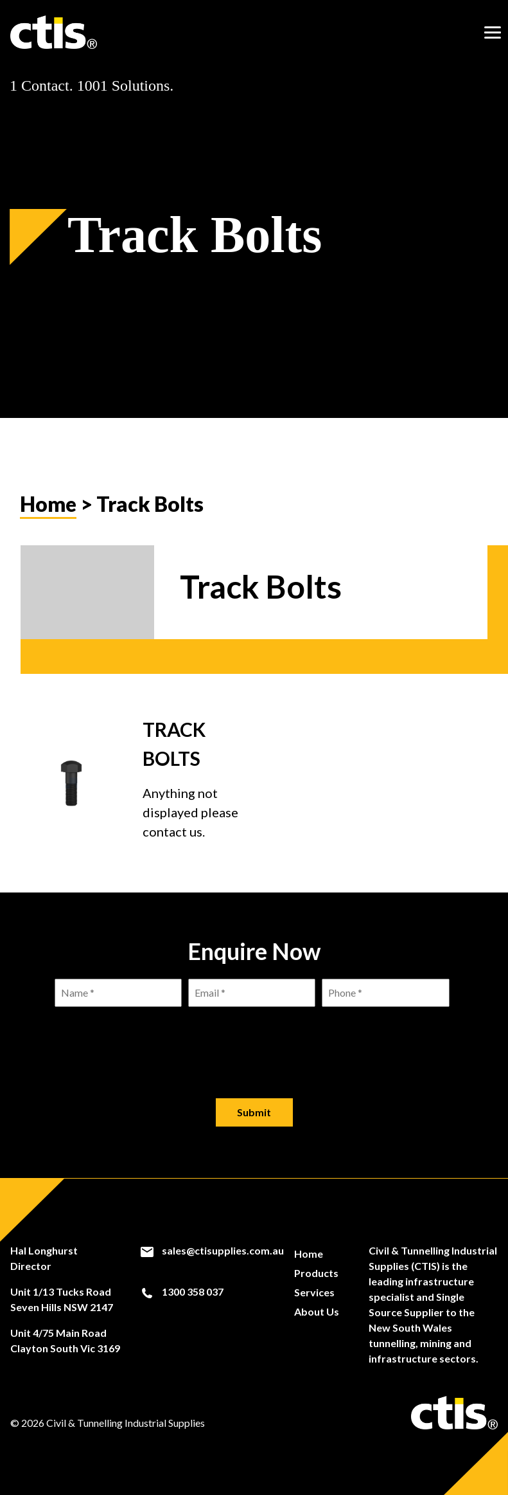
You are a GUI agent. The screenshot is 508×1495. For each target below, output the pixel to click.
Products (316, 1273)
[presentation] (254, 1042)
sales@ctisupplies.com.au (211, 1250)
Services (314, 1292)
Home (48, 503)
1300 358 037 (181, 1291)
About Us (316, 1311)
